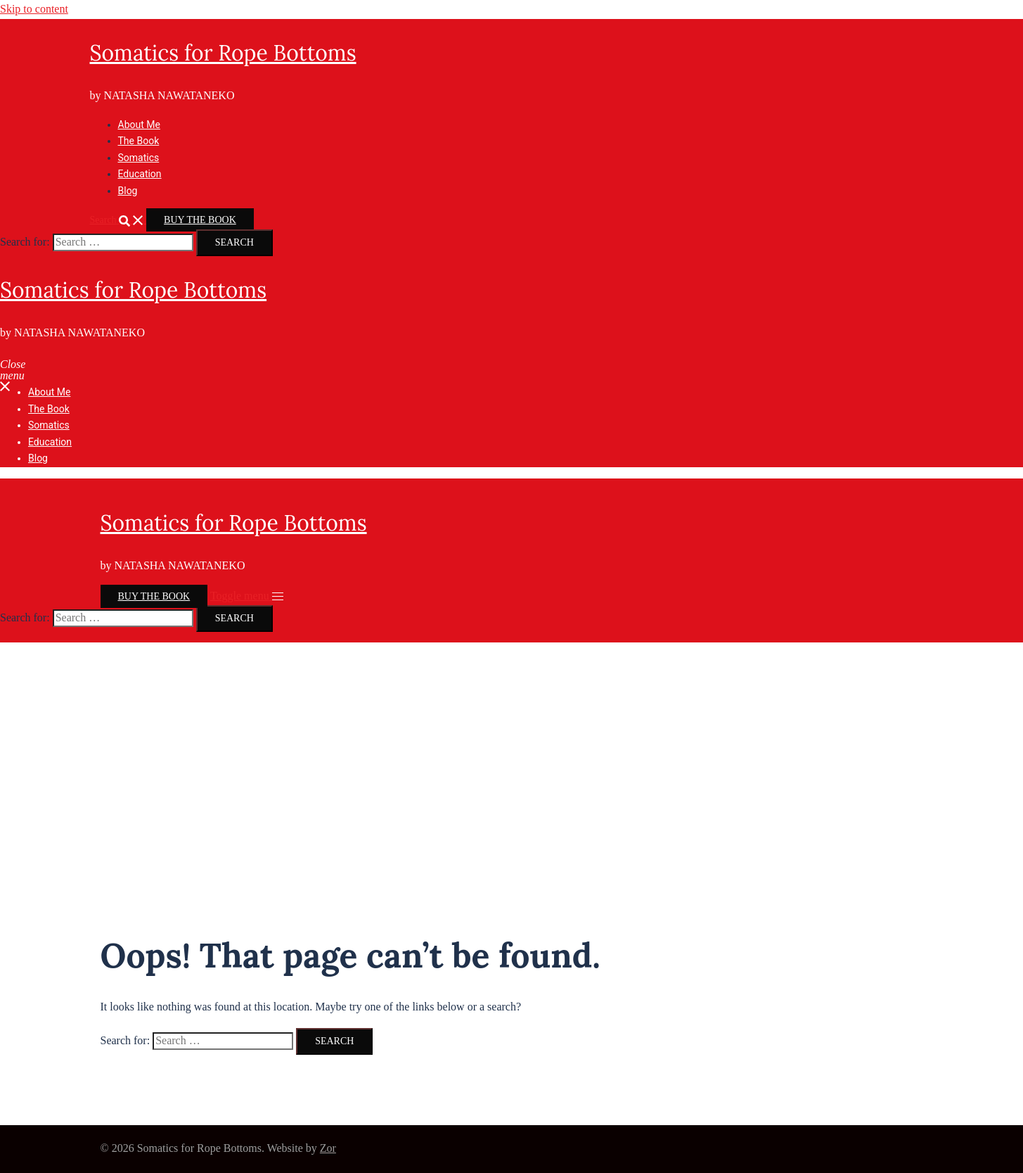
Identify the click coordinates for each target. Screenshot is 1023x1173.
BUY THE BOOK (200, 220)
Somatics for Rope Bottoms (223, 52)
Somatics (139, 157)
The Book (139, 140)
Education (140, 173)
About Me (139, 124)
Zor (328, 1148)
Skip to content (34, 9)
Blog (128, 190)
